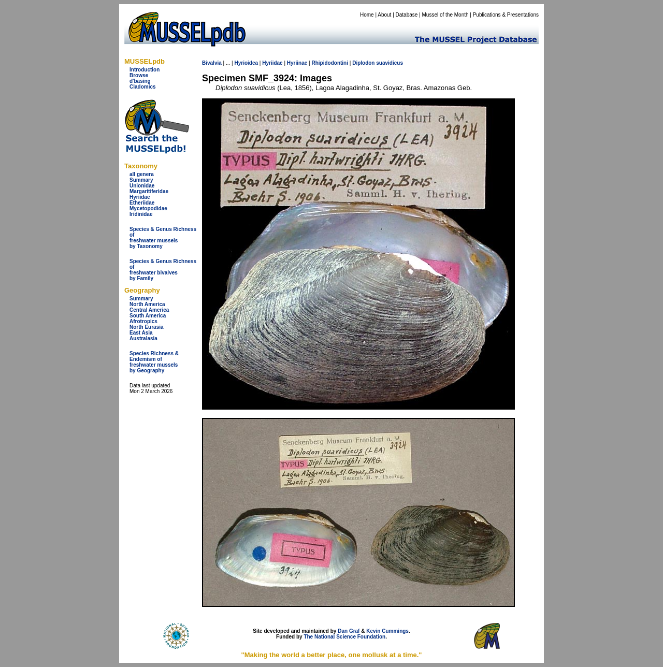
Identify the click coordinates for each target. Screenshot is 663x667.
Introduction (144, 69)
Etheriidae (141, 203)
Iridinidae (140, 214)
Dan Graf (348, 631)
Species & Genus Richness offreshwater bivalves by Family (162, 269)
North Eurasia (146, 327)
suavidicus (389, 63)
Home (367, 15)
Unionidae (141, 186)
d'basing (140, 81)
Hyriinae (297, 63)
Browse (138, 75)
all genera (141, 174)
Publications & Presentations (506, 15)
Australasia (143, 338)
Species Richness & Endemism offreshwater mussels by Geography (154, 362)
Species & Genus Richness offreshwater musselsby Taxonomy (162, 237)
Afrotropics (143, 321)
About (384, 15)
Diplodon (363, 63)
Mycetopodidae (148, 208)
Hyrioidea (246, 63)
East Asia (141, 333)
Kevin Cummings (387, 631)
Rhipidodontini (329, 63)
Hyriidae (139, 197)
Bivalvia (212, 63)
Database (407, 15)
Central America (149, 310)
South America (147, 315)
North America (147, 304)
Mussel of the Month (445, 15)
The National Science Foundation (344, 637)
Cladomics (142, 87)
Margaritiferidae (148, 191)
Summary (141, 180)
